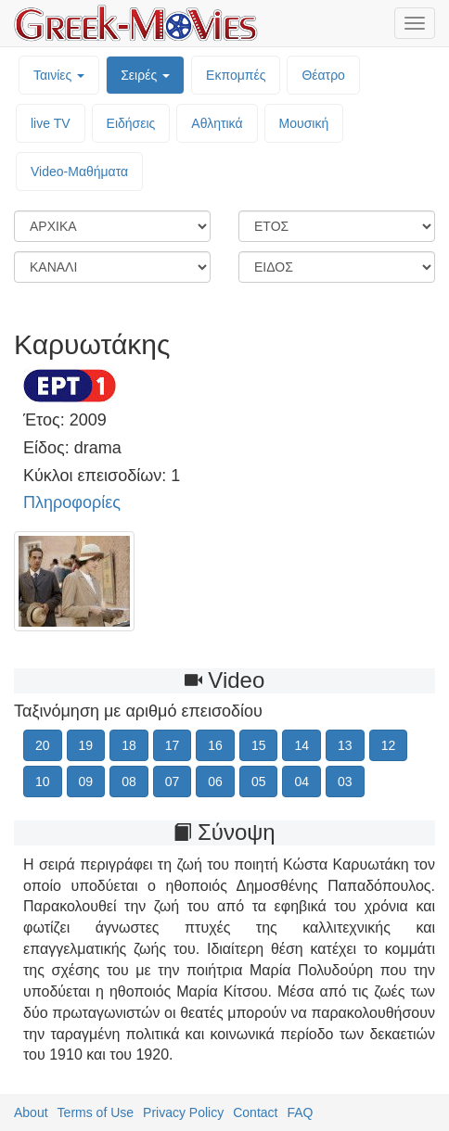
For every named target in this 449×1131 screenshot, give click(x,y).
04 (301, 781)
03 (345, 781)
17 (172, 745)
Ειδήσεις (131, 123)
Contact (255, 1112)
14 (301, 745)
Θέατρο (323, 75)
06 (215, 781)
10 (42, 781)
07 (172, 781)
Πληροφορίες (72, 502)
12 (388, 745)
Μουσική (304, 123)
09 (86, 781)
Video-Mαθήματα (79, 171)
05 (258, 781)
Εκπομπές (235, 75)
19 (86, 745)
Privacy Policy (183, 1112)
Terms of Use (96, 1112)
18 (129, 745)
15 (258, 745)
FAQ (300, 1112)
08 (129, 781)
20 (42, 745)
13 (345, 745)
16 (215, 745)
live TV (51, 123)
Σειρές (145, 75)
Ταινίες (58, 75)
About (31, 1112)
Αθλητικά (216, 123)
